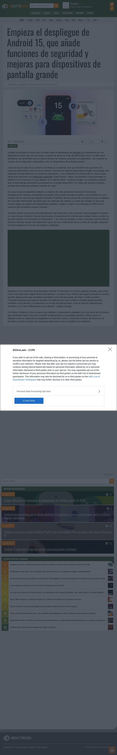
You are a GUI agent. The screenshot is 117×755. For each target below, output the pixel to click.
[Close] (111, 350)
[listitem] (58, 391)
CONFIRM (29, 401)
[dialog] (58, 377)
